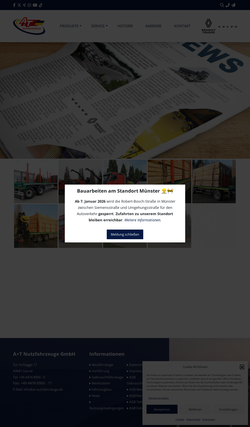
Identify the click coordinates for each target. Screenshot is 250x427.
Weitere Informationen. (142, 220)
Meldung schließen (125, 234)
